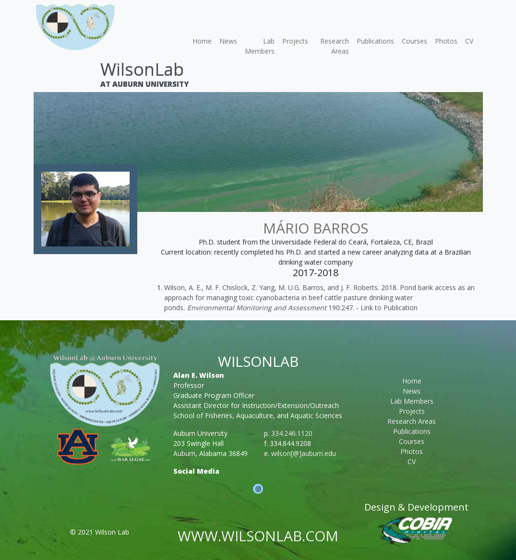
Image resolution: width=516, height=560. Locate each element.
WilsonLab (142, 69)
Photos (446, 41)
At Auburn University (144, 84)
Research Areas (334, 46)
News (228, 41)
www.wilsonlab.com (258, 536)
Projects (295, 41)
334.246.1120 (291, 433)
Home (202, 41)
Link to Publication (389, 307)
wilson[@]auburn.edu (303, 453)
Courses (414, 41)
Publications (375, 41)
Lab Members (260, 46)
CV (469, 41)
